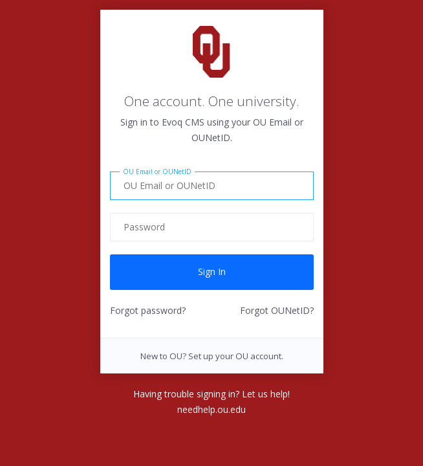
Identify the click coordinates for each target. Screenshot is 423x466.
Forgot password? (148, 310)
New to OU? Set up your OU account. (211, 356)
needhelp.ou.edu (211, 409)
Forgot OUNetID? (277, 310)
